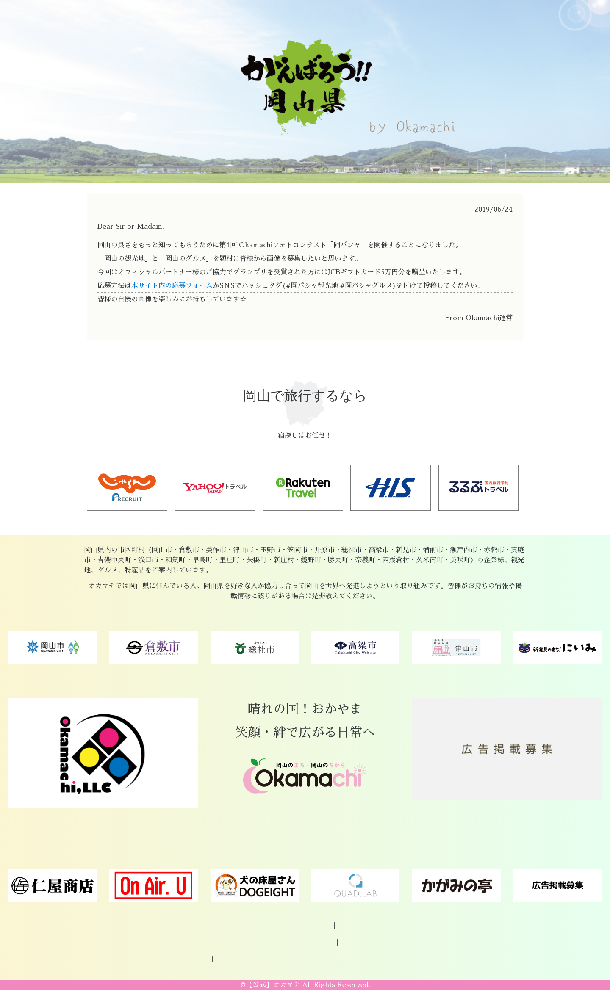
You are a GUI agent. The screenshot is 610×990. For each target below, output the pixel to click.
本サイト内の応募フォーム (172, 285)
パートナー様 (189, 959)
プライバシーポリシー (306, 959)
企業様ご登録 (311, 926)
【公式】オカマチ (273, 985)
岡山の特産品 (267, 943)
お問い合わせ (357, 926)
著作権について (418, 959)
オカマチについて (258, 926)
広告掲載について (241, 959)
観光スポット (314, 943)
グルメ (351, 943)
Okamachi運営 (366, 959)
